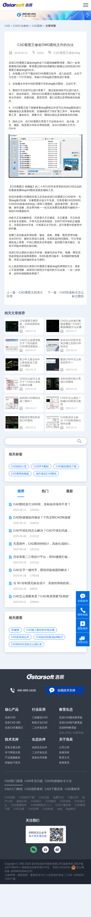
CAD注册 (19, 808)
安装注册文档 (12, 747)
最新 (69, 491)
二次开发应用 (39, 727)
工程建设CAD (39, 717)
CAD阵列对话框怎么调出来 (26, 644)
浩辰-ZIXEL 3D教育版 (71, 732)
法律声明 (10, 875)
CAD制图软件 (19, 805)
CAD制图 (9, 797)
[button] (42, 15)
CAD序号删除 (41, 466)
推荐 (20, 491)
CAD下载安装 (63, 805)
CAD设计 (36, 801)
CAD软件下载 (27, 797)
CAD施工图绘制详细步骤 (40, 629)
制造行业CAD (39, 722)
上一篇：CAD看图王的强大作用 (25, 294)
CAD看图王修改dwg (67, 52)
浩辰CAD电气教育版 (70, 722)
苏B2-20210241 (62, 867)
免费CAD (58, 797)
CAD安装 (65, 801)
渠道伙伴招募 (39, 757)
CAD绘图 (48, 808)
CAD (7, 25)
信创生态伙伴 (39, 747)
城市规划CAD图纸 (46, 473)
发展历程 (64, 752)
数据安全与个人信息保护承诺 (47, 875)
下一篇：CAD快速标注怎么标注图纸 (66, 294)
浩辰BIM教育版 (67, 727)
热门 (45, 491)
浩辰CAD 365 (12, 722)
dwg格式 (71, 808)
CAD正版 (44, 797)
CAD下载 (10, 878)
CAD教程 (51, 801)
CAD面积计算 (19, 466)
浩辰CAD (10, 717)
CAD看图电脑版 (20, 473)
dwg (59, 808)
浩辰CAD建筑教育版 (70, 717)
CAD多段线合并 (20, 637)
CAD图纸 (26, 196)
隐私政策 (23, 875)
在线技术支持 (66, 690)
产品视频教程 (12, 757)
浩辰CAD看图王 (14, 727)
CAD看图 (37, 25)
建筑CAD (22, 801)
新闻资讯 (64, 762)
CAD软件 (70, 196)
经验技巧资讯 (12, 762)
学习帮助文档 (12, 752)
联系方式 (64, 757)
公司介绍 (64, 747)
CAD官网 (33, 808)
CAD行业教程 (21, 25)
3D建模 (15, 629)
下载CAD (73, 797)
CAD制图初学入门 (41, 805)
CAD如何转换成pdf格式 (49, 637)
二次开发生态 (39, 752)
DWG (60, 238)
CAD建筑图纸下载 (66, 466)
